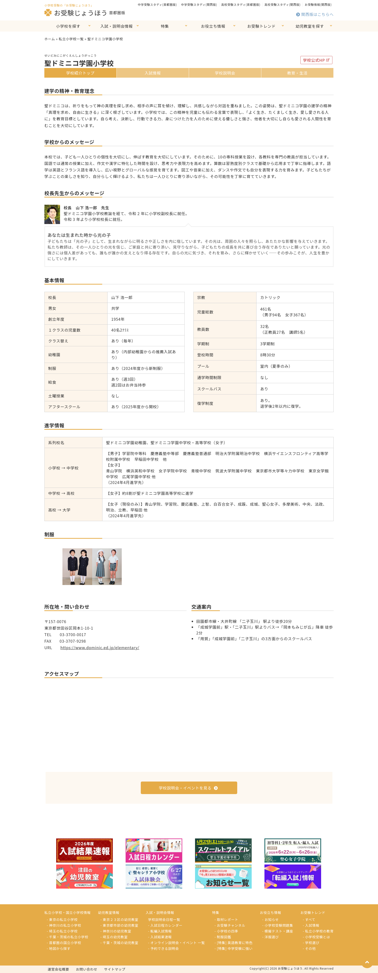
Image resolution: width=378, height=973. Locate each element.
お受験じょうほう (76, 12)
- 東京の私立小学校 (62, 919)
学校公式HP (316, 60)
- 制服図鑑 (223, 936)
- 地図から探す (58, 948)
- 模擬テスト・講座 (277, 931)
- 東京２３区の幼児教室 (120, 919)
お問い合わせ (86, 969)
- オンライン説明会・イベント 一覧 (176, 942)
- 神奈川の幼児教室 (116, 931)
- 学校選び (311, 942)
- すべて (309, 919)
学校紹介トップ (80, 73)
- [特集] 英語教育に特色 (234, 942)
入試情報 (153, 73)
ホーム (49, 38)
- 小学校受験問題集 (277, 925)
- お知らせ (270, 919)
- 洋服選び (270, 936)
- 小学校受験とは (316, 936)
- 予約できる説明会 (163, 948)
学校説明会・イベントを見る (188, 788)
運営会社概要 (58, 969)
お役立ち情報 (213, 26)
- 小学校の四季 (226, 931)
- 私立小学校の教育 (318, 931)
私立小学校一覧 (71, 38)
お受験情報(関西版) (318, 4)
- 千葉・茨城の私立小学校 (67, 936)
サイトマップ (115, 969)
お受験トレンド (261, 26)
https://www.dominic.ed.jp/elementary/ (99, 647)
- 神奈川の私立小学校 (64, 925)
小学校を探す (68, 26)
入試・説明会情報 (116, 26)
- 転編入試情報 (160, 931)
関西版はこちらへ (315, 14)
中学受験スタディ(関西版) (199, 4)
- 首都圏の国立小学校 (64, 942)
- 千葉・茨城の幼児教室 (120, 942)
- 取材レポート (226, 919)
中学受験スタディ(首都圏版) (157, 4)
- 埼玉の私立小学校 (62, 931)
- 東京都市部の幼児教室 (120, 925)
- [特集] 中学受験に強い (234, 948)
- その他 (309, 948)
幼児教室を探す (310, 26)
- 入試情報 (311, 925)
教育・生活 (297, 73)
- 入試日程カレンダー (165, 925)
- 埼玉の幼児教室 (114, 936)
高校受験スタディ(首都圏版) (240, 4)
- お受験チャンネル (230, 925)
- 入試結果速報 (160, 936)
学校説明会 (225, 73)
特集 (165, 26)
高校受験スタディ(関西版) (282, 4)
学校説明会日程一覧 (164, 919)
